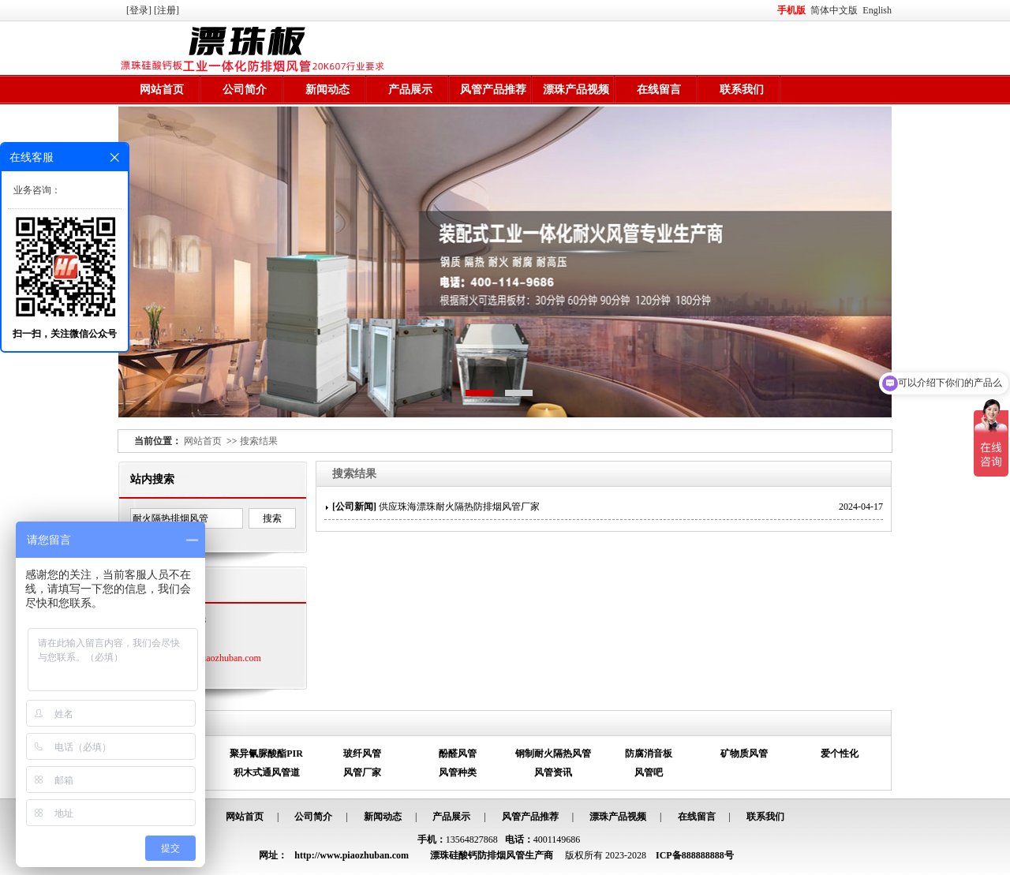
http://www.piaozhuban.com (207, 658)
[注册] (167, 10)
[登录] (140, 10)
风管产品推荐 (493, 89)
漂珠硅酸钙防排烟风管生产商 (491, 855)
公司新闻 (354, 506)
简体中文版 (835, 10)
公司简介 (245, 89)
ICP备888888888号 (695, 855)
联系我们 (742, 89)
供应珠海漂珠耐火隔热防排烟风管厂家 (459, 506)
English (877, 10)
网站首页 (162, 89)
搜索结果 (259, 441)
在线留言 (659, 89)
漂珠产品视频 (576, 89)
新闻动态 (327, 89)
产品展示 (410, 89)
